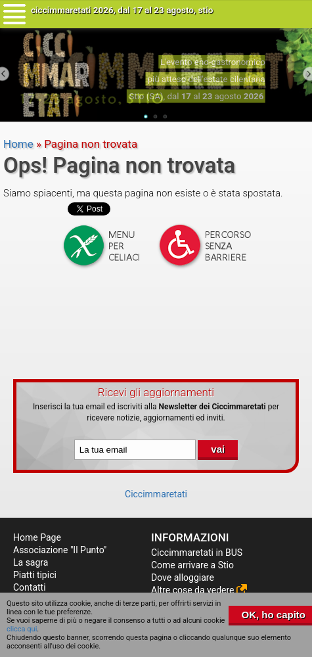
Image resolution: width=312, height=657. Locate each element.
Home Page (37, 537)
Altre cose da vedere (199, 590)
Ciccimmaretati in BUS (196, 552)
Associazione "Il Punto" (59, 550)
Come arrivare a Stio (192, 565)
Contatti (29, 587)
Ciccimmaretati (156, 494)
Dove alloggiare (182, 577)
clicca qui (22, 629)
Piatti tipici (34, 575)
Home (18, 143)
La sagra (30, 562)
